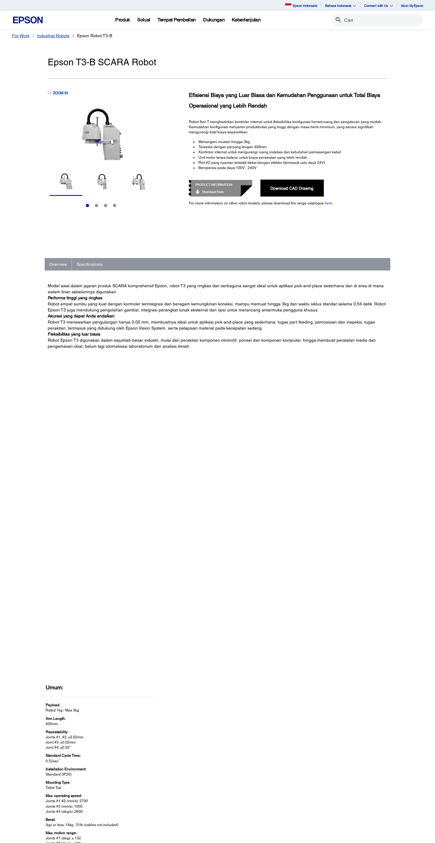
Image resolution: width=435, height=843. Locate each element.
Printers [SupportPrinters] (236, 764)
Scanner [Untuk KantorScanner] (132, 781)
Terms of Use (158, 835)
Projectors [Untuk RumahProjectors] (29, 773)
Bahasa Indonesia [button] (340, 6)
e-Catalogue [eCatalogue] (212, 835)
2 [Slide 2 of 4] (96, 205)
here (328, 203)
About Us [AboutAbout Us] (342, 764)
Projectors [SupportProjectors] (238, 773)
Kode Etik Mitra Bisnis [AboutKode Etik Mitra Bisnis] (354, 781)
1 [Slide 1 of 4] (87, 205)
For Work (21, 35)
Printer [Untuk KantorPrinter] (130, 764)
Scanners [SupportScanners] (238, 781)
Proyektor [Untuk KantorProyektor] (133, 773)
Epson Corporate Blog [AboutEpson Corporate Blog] (355, 773)
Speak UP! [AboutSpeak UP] (344, 798)
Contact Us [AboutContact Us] (344, 790)
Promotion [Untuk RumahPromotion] (30, 790)
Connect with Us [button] (378, 6)
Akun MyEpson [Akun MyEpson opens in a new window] (412, 6)
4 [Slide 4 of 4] (114, 205)
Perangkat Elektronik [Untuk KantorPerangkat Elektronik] (144, 807)
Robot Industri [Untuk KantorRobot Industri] (137, 790)
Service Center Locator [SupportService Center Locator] (251, 790)
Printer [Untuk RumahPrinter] (26, 764)
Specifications (89, 264)
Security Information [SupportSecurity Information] (248, 807)
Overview (58, 264)
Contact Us (133, 835)
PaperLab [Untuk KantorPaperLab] (133, 798)
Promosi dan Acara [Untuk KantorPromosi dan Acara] (142, 815)
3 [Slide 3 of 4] (105, 205)
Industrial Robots (53, 35)
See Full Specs (65, 667)
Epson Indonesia (301, 5)
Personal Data (185, 835)
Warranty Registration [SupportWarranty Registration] (249, 798)
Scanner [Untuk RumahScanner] (28, 781)
